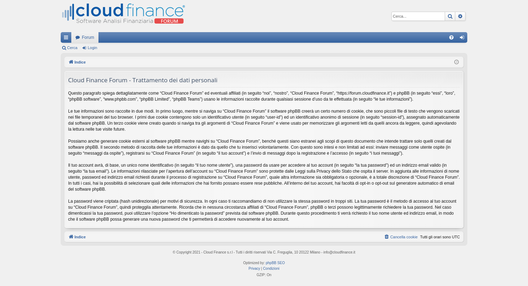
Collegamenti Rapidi (67, 39)
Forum (88, 37)
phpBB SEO (275, 263)
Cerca (72, 48)
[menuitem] (451, 37)
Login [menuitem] (463, 39)
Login (92, 48)
